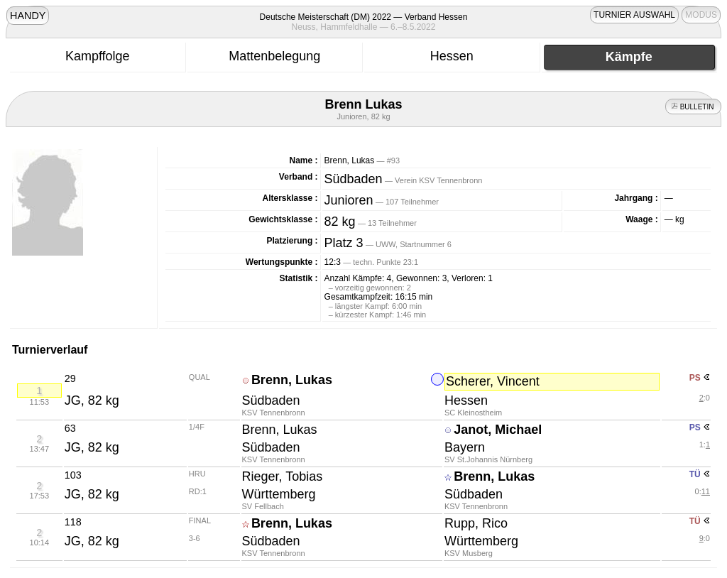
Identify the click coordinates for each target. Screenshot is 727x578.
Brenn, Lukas (291, 380)
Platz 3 (344, 243)
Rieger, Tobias (282, 476)
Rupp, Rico (476, 523)
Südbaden (353, 179)
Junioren (348, 200)
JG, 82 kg (92, 400)
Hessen (466, 400)
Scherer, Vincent (493, 381)
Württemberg (279, 494)
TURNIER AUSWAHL (634, 15)
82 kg (340, 221)
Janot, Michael (498, 429)
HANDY (27, 15)
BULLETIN (693, 107)
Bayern (464, 447)
